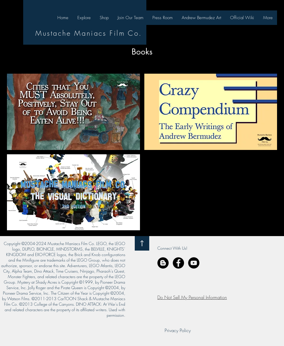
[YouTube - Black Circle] (193, 263)
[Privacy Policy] (177, 330)
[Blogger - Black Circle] (163, 263)
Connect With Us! (172, 248)
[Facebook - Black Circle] (178, 263)
